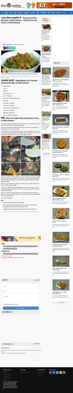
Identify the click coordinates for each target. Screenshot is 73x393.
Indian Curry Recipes (8, 253)
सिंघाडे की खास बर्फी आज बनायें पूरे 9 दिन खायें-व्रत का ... (46, 32)
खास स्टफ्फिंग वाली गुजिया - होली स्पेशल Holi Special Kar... (46, 77)
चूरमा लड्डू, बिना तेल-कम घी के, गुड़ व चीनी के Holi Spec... (46, 98)
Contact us (6, 372)
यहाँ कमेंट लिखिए (37, 343)
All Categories (7, 377)
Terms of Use (41, 372)
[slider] (4, 257)
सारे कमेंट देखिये (37, 280)
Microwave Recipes (7, 246)
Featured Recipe (25, 253)
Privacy (40, 374)
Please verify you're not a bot (11, 304)
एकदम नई (56, 63)
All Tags (5, 379)
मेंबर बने (53, 12)
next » (38, 360)
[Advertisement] (21, 34)
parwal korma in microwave (17, 246)
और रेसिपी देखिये (46, 153)
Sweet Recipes (46, 19)
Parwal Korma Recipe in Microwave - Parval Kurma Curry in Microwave (21, 211)
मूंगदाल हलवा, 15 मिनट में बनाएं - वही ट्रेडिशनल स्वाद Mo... (46, 55)
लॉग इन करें (58, 12)
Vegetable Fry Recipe (17, 253)
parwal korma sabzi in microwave (10, 248)
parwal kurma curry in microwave (30, 246)
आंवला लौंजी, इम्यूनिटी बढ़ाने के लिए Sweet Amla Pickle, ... (46, 142)
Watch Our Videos (25, 372)
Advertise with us (7, 374)
